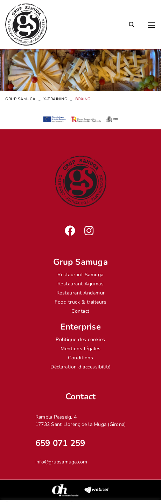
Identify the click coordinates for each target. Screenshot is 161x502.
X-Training (55, 99)
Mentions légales (80, 348)
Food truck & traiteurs (80, 302)
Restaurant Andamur (80, 293)
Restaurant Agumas (80, 283)
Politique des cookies (80, 339)
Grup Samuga (20, 99)
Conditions (80, 357)
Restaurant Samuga (80, 274)
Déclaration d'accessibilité (80, 367)
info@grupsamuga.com (61, 462)
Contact (80, 311)
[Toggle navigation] (151, 23)
